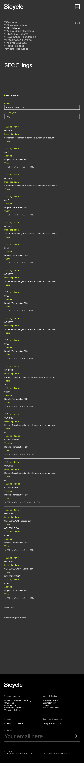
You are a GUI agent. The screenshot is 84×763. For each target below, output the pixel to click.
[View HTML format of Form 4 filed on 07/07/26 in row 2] (30, 166)
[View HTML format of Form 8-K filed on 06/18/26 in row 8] (30, 454)
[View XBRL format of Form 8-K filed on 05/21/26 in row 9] (29, 502)
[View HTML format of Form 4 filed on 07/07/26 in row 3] (30, 214)
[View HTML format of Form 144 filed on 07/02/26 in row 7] (30, 406)
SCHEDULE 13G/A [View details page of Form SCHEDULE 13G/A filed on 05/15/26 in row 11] (12, 576)
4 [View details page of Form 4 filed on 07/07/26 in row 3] (5, 193)
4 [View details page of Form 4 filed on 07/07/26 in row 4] (5, 241)
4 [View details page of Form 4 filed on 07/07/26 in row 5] (5, 288)
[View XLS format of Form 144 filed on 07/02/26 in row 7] (22, 406)
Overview (11, 22)
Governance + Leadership (21, 37)
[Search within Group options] (16, 107)
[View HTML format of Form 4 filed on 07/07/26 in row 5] (30, 310)
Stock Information (16, 25)
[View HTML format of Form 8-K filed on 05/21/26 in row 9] (37, 502)
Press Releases (15, 45)
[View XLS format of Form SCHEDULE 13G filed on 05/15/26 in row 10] (22, 550)
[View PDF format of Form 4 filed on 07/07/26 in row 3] (7, 214)
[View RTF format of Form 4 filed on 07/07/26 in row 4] (14, 262)
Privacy (8, 751)
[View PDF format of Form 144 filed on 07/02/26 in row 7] (7, 406)
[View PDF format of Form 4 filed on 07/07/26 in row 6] (7, 358)
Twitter (20, 723)
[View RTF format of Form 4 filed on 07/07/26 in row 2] (14, 166)
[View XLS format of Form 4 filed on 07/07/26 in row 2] (22, 166)
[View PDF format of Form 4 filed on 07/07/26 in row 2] (7, 166)
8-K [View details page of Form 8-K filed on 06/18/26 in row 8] (6, 432)
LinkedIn (8, 723)
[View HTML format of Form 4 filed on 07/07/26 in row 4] (30, 262)
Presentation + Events (19, 40)
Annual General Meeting (20, 31)
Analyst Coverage (16, 43)
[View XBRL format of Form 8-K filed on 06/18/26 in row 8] (22, 454)
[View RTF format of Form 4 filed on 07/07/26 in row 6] (14, 358)
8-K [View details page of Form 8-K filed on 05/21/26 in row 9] (6, 480)
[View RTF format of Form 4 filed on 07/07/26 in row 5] (14, 310)
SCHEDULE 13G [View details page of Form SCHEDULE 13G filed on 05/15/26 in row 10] (11, 528)
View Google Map (12, 710)
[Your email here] (35, 736)
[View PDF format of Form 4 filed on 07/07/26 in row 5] (7, 310)
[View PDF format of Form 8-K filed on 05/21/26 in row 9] (7, 502)
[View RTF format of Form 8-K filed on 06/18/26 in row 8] (14, 454)
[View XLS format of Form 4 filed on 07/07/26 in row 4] (22, 262)
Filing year (10, 113)
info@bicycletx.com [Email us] (52, 723)
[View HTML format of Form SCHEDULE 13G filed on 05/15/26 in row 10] (30, 550)
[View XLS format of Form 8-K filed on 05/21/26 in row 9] (22, 502)
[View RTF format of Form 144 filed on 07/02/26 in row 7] (14, 406)
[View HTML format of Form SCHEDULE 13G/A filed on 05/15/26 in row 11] (30, 598)
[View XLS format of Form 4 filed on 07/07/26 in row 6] (22, 358)
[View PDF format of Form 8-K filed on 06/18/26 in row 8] (7, 454)
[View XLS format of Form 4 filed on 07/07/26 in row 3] (22, 214)
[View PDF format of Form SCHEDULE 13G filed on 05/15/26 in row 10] (7, 550)
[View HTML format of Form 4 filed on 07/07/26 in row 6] (30, 358)
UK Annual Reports (17, 34)
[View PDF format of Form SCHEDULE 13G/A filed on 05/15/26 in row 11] (7, 598)
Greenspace (61, 753)
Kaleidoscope (21, 618)
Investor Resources (17, 48)
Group (7, 103)
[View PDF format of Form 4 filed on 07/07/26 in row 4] (7, 262)
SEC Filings (13, 28)
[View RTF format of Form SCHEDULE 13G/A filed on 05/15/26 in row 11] (14, 598)
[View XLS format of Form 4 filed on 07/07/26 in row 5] (22, 310)
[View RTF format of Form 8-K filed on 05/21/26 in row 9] (14, 502)
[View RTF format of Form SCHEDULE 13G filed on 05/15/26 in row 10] (14, 550)
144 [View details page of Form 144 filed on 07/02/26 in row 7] (6, 384)
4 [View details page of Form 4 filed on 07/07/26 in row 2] (5, 145)
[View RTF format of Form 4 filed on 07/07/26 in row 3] (14, 214)
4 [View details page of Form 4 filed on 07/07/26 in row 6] (5, 336)
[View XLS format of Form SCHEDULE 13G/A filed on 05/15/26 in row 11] (22, 598)
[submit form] (74, 736)
